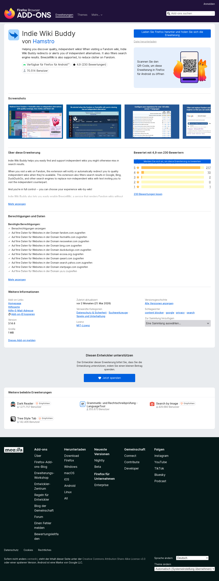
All (66, 498)
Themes (82, 14)
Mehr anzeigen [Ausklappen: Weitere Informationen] (17, 204)
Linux (68, 492)
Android (69, 485)
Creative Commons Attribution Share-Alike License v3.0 (113, 558)
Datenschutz (11, 550)
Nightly (99, 460)
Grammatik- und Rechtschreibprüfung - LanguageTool (112, 404)
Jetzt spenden (109, 378)
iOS (66, 479)
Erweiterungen (64, 14)
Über (37, 456)
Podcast (160, 481)
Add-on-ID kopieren (21, 314)
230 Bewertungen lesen (148, 194)
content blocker (154, 312)
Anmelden (209, 3)
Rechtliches (44, 550)
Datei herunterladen (145, 41)
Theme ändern (162, 564)
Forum (38, 517)
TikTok (159, 468)
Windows (70, 466)
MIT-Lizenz (83, 325)
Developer (131, 468)
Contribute (131, 462)
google (170, 312)
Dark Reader (25, 403)
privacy (180, 312)
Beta (97, 466)
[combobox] (190, 13)
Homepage (14, 303)
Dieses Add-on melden (21, 340)
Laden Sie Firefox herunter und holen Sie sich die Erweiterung (172, 33)
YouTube (160, 462)
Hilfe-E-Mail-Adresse (20, 310)
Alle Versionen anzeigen (159, 303)
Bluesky (159, 474)
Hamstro (43, 41)
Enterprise (101, 485)
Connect (130, 456)
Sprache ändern (163, 558)
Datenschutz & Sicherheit (91, 312)
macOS (69, 473)
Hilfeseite (14, 306)
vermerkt (32, 558)
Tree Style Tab (26, 418)
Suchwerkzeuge (118, 312)
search (191, 312)
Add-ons (40, 449)
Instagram (161, 456)
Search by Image (167, 403)
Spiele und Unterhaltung (90, 316)
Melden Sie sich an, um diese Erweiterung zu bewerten (172, 161)
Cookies (28, 550)
